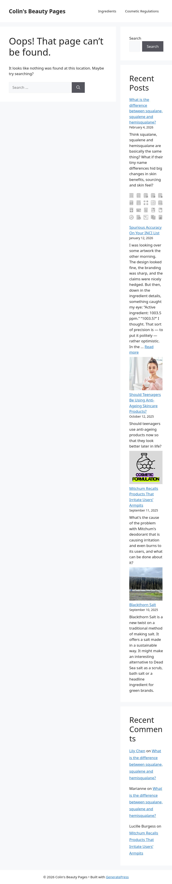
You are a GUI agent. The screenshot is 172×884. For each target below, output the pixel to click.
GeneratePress (117, 877)
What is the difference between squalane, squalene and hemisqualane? (146, 111)
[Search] (78, 87)
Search (135, 38)
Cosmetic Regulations (142, 11)
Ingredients (107, 11)
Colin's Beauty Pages (37, 11)
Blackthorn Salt (142, 604)
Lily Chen (137, 750)
